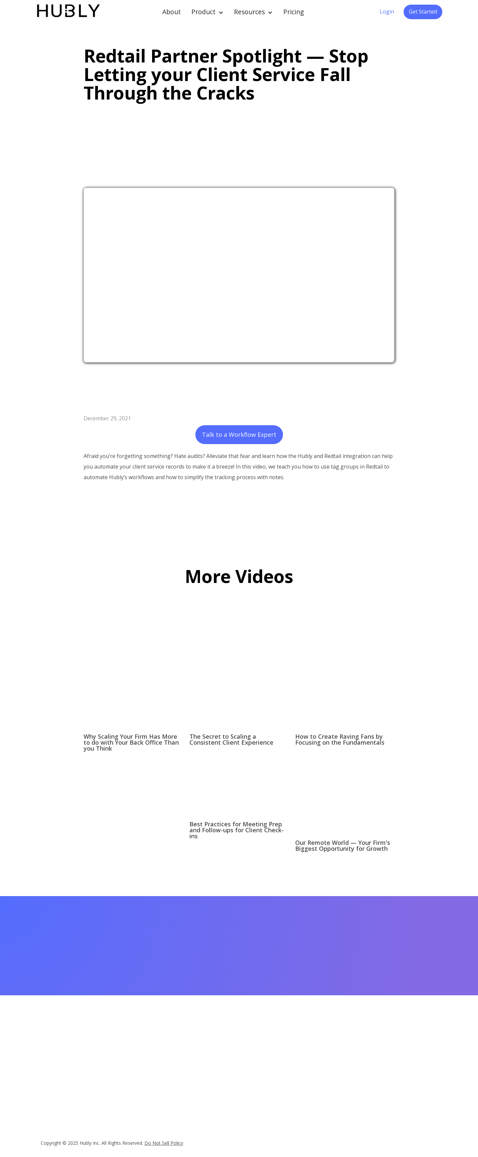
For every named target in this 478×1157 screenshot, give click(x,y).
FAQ (164, 1087)
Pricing (293, 11)
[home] (68, 12)
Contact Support (346, 1087)
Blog (221, 1082)
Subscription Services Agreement (351, 1109)
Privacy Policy (343, 1096)
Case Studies (230, 1054)
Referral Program (347, 1078)
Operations (285, 1082)
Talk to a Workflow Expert (239, 434)
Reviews (168, 1078)
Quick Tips (227, 1073)
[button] (207, 12)
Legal (391, 1068)
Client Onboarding (292, 1054)
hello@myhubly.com (65, 1063)
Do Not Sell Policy (163, 1143)
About (171, 11)
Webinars (226, 1064)
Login (387, 11)
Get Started (423, 11)
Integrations (172, 1059)
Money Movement (292, 1073)
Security (337, 1121)
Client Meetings (289, 1064)
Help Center (341, 1069)
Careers (394, 1059)
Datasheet (171, 1068)
